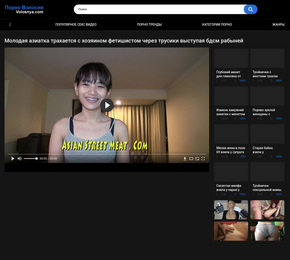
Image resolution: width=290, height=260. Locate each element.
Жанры (278, 24)
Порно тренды (149, 24)
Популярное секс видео (76, 24)
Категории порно (217, 24)
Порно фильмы (10, 24)
